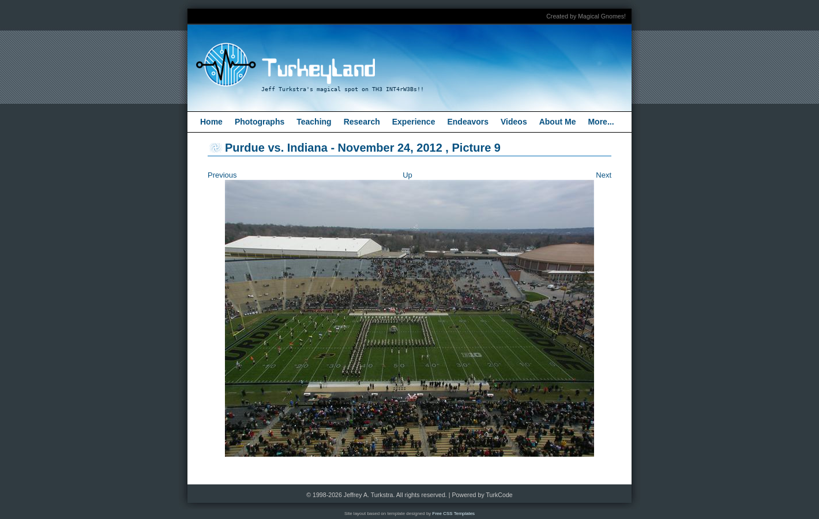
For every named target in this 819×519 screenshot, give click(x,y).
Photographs (259, 121)
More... (601, 121)
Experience (413, 121)
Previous (222, 175)
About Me (557, 121)
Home (211, 121)
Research (362, 121)
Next (603, 175)
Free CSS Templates (454, 513)
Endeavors (468, 121)
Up (407, 175)
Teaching (313, 121)
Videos (514, 121)
